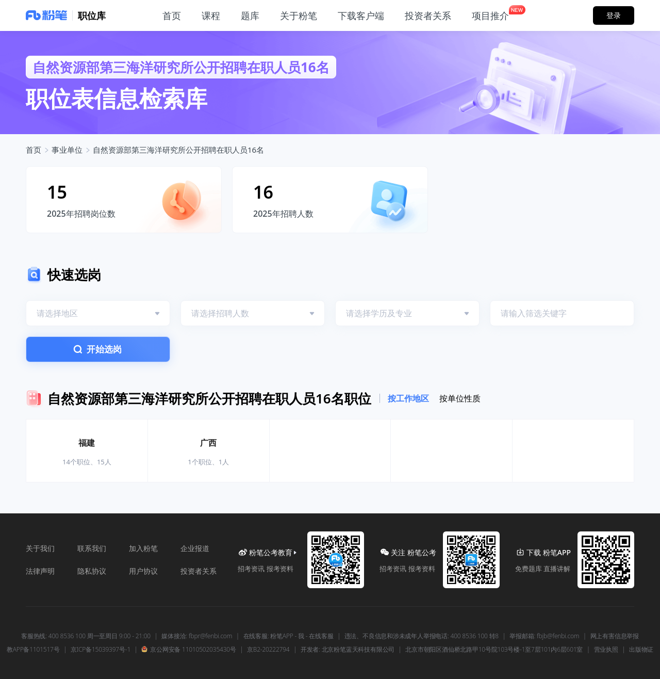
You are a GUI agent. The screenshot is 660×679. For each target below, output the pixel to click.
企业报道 (194, 548)
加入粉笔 (143, 548)
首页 (33, 149)
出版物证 (641, 649)
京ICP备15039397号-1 (100, 649)
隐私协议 (91, 571)
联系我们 (91, 548)
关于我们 (40, 548)
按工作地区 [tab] (408, 398)
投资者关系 (198, 571)
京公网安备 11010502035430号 (188, 649)
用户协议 (143, 571)
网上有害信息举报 (614, 636)
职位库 (92, 15)
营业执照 (606, 649)
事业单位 (67, 149)
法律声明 (40, 571)
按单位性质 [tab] (460, 398)
